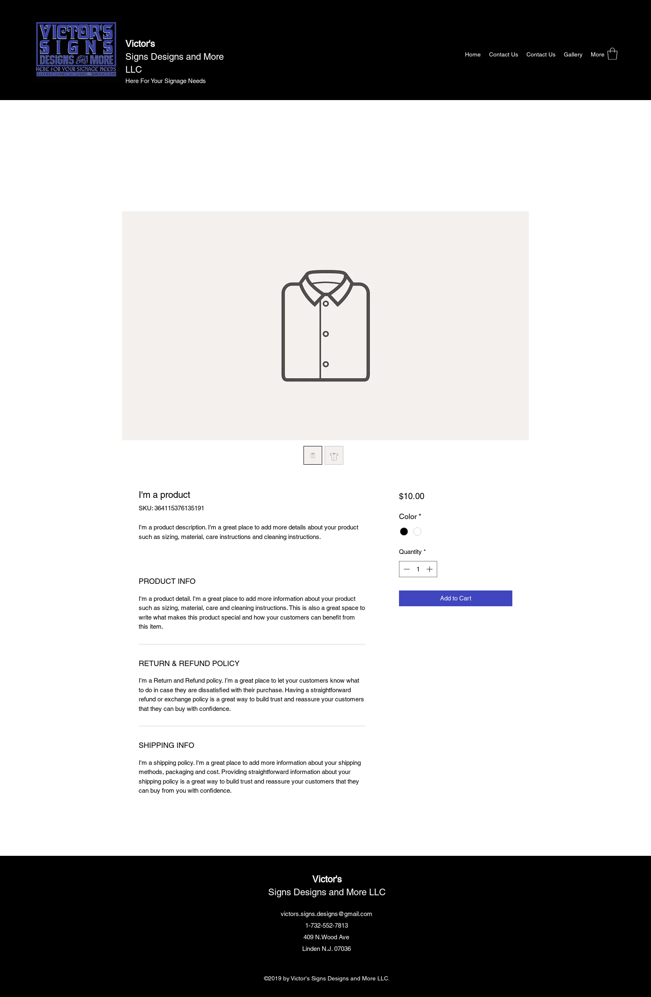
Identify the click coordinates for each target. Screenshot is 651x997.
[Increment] (430, 569)
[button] (612, 54)
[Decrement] (405, 569)
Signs (136, 56)
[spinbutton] (418, 569)
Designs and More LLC (338, 892)
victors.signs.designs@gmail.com (326, 913)
